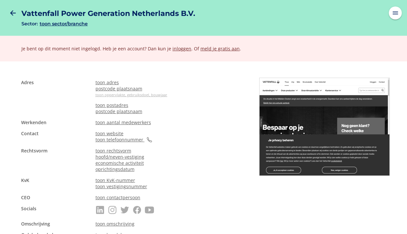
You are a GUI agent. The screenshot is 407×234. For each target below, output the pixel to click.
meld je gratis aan (220, 49)
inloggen (181, 49)
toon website (109, 133)
